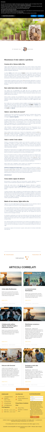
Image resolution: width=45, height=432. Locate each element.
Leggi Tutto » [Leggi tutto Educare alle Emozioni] (5, 381)
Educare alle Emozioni (8, 365)
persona (25, 205)
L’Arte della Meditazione (9, 289)
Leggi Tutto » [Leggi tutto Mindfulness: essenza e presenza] (28, 341)
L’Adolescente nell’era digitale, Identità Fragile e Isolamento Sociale (9, 325)
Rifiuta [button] (33, 15)
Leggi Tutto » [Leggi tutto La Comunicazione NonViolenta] (28, 300)
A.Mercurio (35, 157)
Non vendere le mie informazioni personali (8, 9)
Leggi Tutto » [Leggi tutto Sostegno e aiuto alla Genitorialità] (28, 381)
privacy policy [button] (20, 11)
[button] (26, 257)
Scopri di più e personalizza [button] (8, 15)
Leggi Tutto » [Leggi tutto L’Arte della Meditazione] (5, 300)
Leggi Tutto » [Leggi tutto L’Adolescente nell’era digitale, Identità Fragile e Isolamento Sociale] (5, 341)
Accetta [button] (40, 15)
